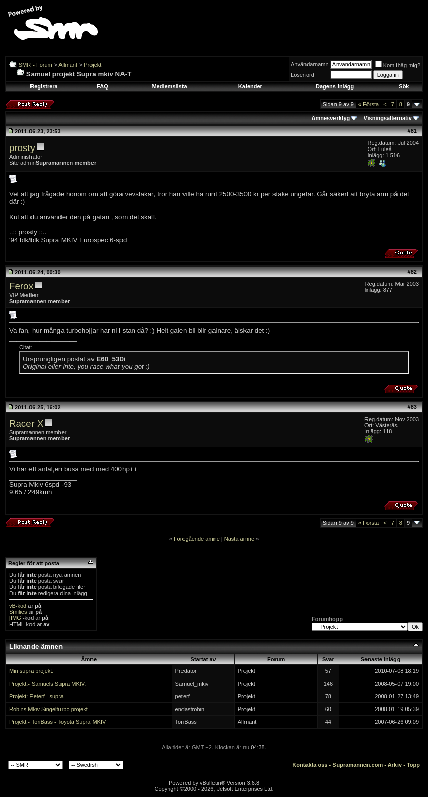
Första (368, 104)
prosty (22, 147)
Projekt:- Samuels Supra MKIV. (47, 684)
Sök (404, 86)
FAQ (102, 86)
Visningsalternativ (387, 118)
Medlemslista (169, 86)
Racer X (26, 423)
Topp (413, 765)
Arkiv (395, 765)
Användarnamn (310, 64)
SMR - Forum (35, 65)
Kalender (250, 86)
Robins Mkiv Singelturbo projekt (48, 709)
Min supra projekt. (31, 671)
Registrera (43, 86)
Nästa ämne (239, 539)
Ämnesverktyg (330, 118)
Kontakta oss (309, 765)
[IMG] (16, 618)
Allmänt (67, 65)
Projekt (92, 65)
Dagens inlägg (335, 86)
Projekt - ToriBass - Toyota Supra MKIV (57, 722)
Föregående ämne (197, 539)
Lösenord (302, 75)
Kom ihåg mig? (397, 65)
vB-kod (17, 606)
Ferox (21, 286)
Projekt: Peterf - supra (36, 696)
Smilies (18, 612)
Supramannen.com (357, 765)
